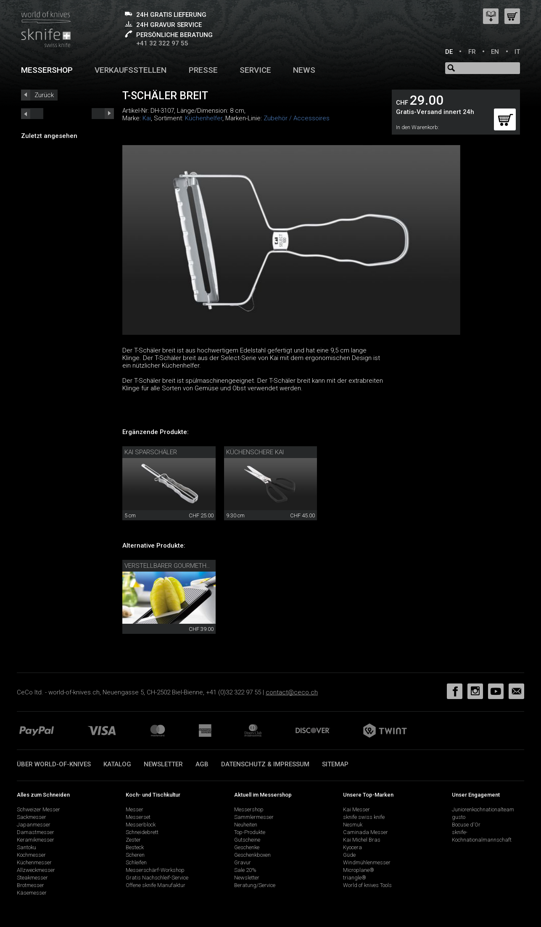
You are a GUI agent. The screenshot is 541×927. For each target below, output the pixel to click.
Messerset (138, 817)
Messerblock (141, 824)
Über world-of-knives (54, 764)
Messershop (47, 70)
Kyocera (352, 847)
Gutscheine (247, 840)
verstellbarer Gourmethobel (172, 565)
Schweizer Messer (38, 809)
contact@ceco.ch (292, 692)
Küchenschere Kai (255, 452)
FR (472, 52)
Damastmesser (35, 832)
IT (517, 52)
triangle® (354, 877)
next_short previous (32, 113)
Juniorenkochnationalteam (483, 809)
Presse (203, 70)
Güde (349, 855)
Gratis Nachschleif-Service (157, 877)
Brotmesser (30, 885)
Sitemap (335, 764)
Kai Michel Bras (361, 840)
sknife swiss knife (364, 817)
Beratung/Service (254, 885)
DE (449, 52)
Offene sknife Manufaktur (155, 885)
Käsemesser (32, 893)
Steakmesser (32, 877)
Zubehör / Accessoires (297, 118)
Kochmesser (31, 855)
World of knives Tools (367, 885)
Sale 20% (245, 870)
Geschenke (246, 847)
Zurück (44, 95)
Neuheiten (245, 824)
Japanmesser (33, 824)
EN (495, 52)
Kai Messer (356, 809)
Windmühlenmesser (367, 862)
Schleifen (136, 862)
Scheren (135, 855)
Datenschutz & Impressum (265, 764)
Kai (147, 118)
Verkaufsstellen (130, 70)
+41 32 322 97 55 (162, 43)
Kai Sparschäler (150, 452)
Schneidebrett (142, 832)
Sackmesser (31, 817)
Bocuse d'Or (466, 824)
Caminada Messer (365, 832)
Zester (133, 840)
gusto (458, 817)
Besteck (135, 847)
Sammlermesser (254, 817)
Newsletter (163, 764)
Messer (134, 809)
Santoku (26, 847)
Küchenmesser (34, 862)
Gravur (242, 862)
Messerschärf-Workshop (155, 870)
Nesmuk (352, 824)
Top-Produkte (249, 832)
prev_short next (103, 113)
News (304, 70)
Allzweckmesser (36, 870)
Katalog (117, 764)
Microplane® (358, 870)
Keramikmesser (35, 840)
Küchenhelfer (203, 118)
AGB (201, 764)
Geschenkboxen (252, 855)
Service (255, 70)
